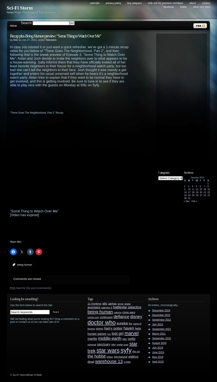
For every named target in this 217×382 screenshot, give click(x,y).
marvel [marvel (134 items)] (131, 333)
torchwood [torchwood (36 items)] (120, 356)
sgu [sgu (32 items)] (113, 344)
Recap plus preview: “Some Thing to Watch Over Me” (55, 36)
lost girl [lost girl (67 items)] (118, 333)
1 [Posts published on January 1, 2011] (208, 183)
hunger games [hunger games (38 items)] (97, 333)
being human (24, 264)
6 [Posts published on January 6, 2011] (200, 186)
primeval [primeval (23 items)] (92, 344)
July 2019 (157, 347)
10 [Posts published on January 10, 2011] (189, 189)
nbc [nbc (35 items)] (124, 339)
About (192, 3)
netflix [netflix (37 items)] (131, 339)
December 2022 (161, 315)
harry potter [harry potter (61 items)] (113, 328)
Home (13, 25)
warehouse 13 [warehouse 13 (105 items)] (109, 361)
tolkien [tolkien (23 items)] (110, 357)
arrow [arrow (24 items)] (120, 303)
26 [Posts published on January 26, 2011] (197, 195)
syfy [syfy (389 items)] (126, 350)
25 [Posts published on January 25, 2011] (193, 195)
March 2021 (159, 333)
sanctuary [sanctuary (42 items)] (103, 344)
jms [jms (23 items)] (109, 334)
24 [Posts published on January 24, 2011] (189, 195)
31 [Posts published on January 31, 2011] (189, 198)
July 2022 (157, 324)
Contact (206, 3)
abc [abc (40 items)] (104, 303)
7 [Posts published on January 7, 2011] (204, 186)
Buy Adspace (134, 3)
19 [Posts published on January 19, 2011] (197, 192)
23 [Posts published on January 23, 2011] (185, 195)
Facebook (169, 6)
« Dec (187, 201)
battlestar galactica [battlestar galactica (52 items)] (127, 307)
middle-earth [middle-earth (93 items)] (109, 338)
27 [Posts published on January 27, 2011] (201, 195)
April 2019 (158, 361)
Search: (27, 23)
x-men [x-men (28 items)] (127, 361)
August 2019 (159, 343)
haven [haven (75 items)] (129, 328)
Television (51, 39)
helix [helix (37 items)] (138, 328)
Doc (15, 39)
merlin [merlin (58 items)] (92, 339)
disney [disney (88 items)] (136, 316)
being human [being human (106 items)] (100, 311)
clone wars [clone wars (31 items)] (128, 312)
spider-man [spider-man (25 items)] (122, 344)
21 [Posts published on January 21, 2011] (204, 192)
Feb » (194, 201)
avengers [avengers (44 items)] (94, 307)
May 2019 (157, 357)
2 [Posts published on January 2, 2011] (184, 186)
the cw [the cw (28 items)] (136, 351)
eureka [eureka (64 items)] (122, 323)
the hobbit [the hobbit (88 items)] (97, 356)
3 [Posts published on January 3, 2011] (188, 186)
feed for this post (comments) (30, 288)
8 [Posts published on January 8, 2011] (208, 186)
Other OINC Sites (201, 6)
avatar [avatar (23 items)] (127, 303)
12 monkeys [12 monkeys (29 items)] (95, 303)
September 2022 (161, 319)
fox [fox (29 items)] (130, 323)
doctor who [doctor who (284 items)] (102, 322)
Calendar (95, 3)
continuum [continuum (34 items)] (106, 317)
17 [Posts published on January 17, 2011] (189, 192)
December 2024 (161, 310)
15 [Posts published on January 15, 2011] (208, 189)
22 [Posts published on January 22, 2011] (208, 192)
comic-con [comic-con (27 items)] (93, 317)
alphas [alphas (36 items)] (112, 303)
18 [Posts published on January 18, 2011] (193, 192)
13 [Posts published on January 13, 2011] (201, 189)
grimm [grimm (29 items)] (99, 328)
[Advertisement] (78, 98)
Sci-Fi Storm (20, 8)
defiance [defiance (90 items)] (121, 316)
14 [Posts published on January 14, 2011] (204, 189)
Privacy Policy (113, 3)
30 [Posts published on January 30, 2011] (185, 198)
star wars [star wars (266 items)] (108, 350)
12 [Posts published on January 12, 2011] (197, 189)
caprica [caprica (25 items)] (117, 312)
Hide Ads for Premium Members (165, 3)
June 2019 (158, 352)
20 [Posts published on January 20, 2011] (201, 192)
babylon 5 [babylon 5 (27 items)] (106, 307)
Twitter (183, 6)
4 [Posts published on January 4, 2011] (192, 186)
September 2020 (161, 338)
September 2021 (161, 329)
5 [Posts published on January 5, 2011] (196, 186)
